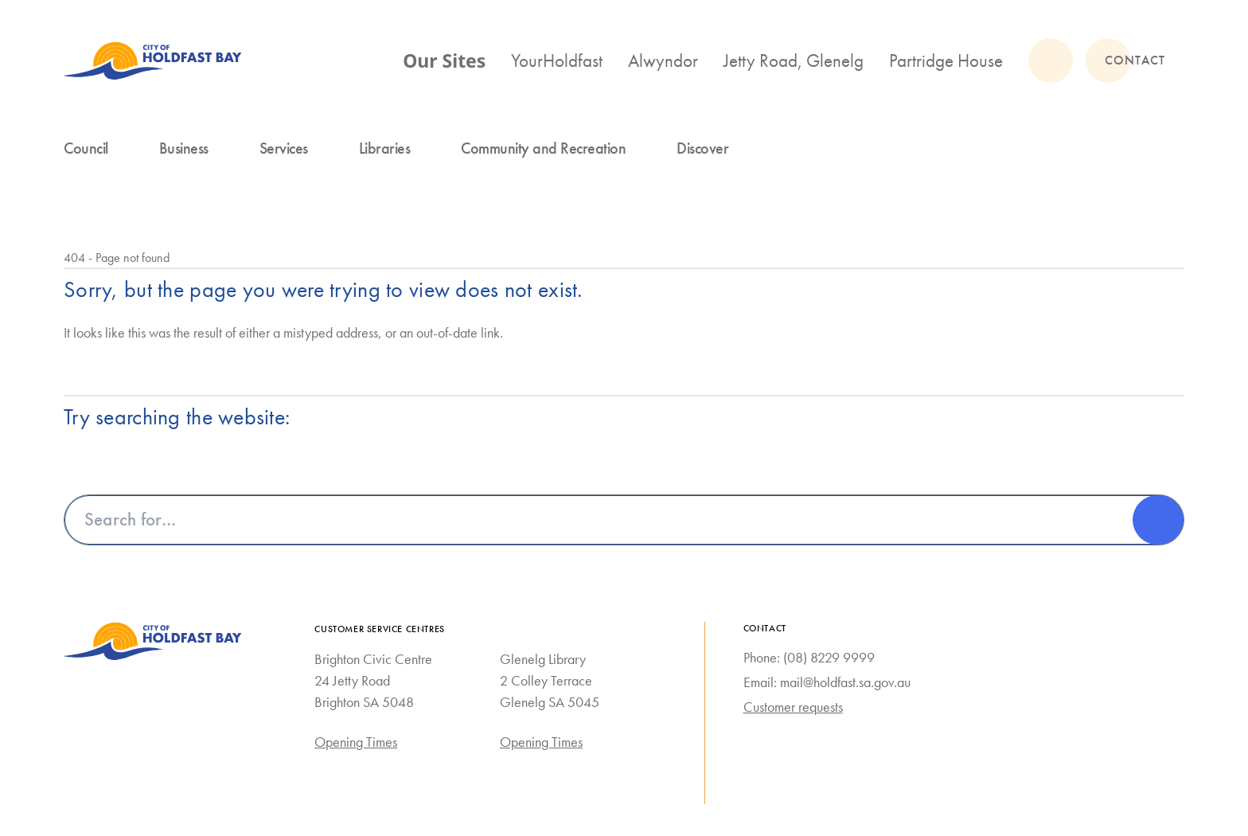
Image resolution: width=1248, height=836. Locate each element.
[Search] (1158, 520)
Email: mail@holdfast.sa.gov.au (827, 682)
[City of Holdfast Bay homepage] (153, 60)
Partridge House (946, 60)
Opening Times (355, 742)
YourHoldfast (557, 60)
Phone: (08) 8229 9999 (809, 657)
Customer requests (793, 707)
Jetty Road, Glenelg (793, 60)
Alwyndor (663, 60)
